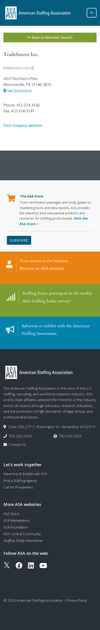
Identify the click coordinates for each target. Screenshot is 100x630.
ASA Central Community (22, 534)
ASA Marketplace (16, 520)
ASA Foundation (15, 527)
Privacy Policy (76, 600)
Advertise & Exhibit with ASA (25, 473)
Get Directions (17, 90)
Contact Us (17, 444)
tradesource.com (18, 67)
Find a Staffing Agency (20, 480)
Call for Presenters (18, 487)
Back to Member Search (50, 37)
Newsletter (23, 540)
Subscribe (19, 240)
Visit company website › (23, 125)
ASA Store (11, 513)
